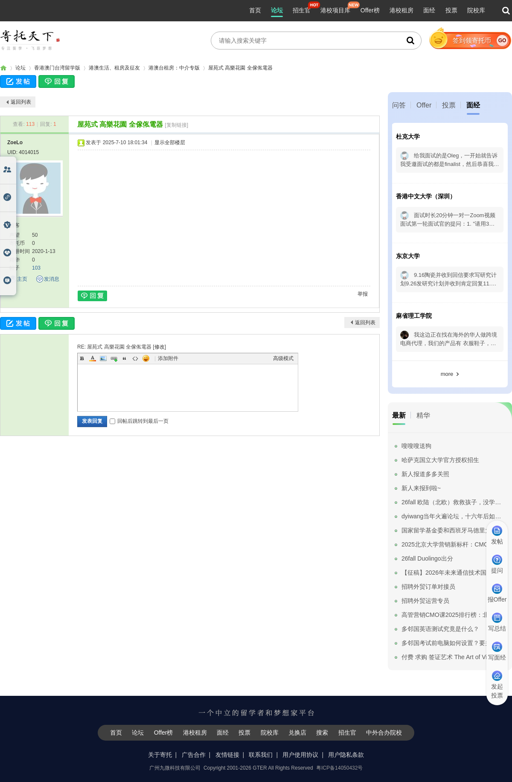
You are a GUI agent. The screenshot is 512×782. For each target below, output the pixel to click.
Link (114, 358)
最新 (399, 415)
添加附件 (168, 358)
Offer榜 (370, 10)
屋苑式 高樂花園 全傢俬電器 (240, 68)
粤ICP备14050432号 (339, 768)
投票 (451, 10)
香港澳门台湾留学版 (57, 68)
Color (92, 358)
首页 (255, 10)
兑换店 (297, 732)
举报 (363, 294)
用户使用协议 (300, 754)
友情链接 (227, 754)
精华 (423, 415)
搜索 (322, 732)
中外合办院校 (384, 732)
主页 (22, 279)
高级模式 (283, 358)
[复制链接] (176, 125)
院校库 (476, 10)
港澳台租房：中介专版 (174, 68)
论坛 (277, 10)
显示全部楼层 (169, 142)
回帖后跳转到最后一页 (139, 421)
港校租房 (401, 10)
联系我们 (261, 754)
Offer (423, 105)
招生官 (302, 10)
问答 (399, 105)
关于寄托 (160, 754)
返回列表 (21, 102)
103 (36, 268)
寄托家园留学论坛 (3, 68)
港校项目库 (335, 10)
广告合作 (194, 754)
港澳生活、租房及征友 (114, 68)
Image (103, 358)
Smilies (146, 358)
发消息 (51, 279)
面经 (429, 10)
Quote (124, 358)
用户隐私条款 (346, 754)
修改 (159, 347)
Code (135, 358)
